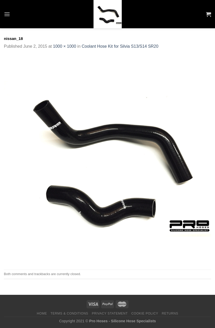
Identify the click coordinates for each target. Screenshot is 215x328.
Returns (170, 313)
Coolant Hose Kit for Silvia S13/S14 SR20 (120, 46)
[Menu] (7, 14)
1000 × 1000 (64, 46)
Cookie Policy (144, 313)
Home (42, 313)
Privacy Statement (110, 313)
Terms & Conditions (69, 313)
